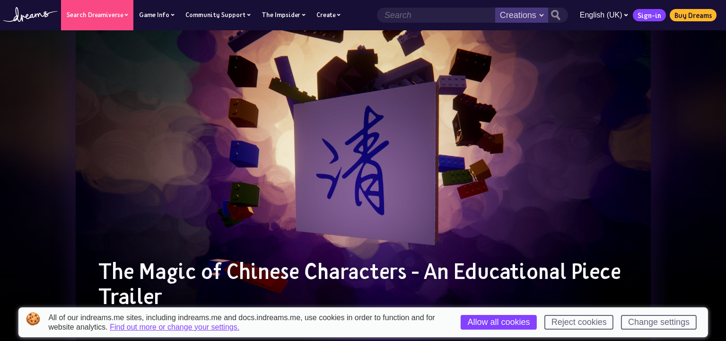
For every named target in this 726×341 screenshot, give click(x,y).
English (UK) (603, 15)
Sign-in (649, 15)
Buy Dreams (692, 15)
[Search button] (558, 15)
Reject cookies (579, 322)
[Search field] (435, 15)
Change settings (659, 322)
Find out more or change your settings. (174, 327)
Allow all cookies (498, 322)
